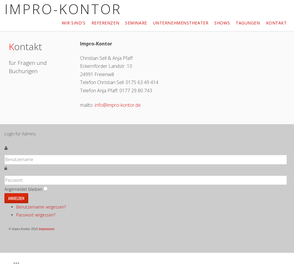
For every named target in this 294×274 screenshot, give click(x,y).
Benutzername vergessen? (41, 207)
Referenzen (105, 23)
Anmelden (16, 198)
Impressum (46, 229)
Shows (222, 23)
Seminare (136, 23)
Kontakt (276, 23)
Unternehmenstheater (181, 23)
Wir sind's (74, 23)
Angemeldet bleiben (23, 189)
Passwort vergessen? (35, 215)
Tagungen (248, 23)
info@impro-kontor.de (118, 105)
